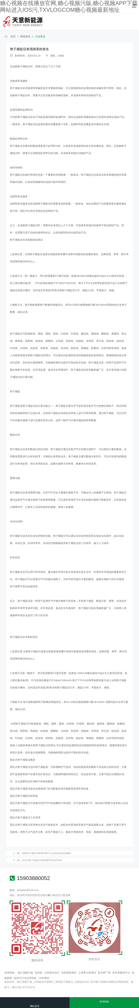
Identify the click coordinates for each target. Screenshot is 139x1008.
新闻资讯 (25, 36)
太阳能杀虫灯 (52, 972)
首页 (13, 36)
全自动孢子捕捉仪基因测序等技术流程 (42, 860)
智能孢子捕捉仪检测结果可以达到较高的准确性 (46, 853)
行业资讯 (40, 36)
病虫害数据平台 (121, 972)
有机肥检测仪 (69, 972)
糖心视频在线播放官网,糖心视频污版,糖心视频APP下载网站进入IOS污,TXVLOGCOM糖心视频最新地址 (69, 6)
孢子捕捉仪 (24, 66)
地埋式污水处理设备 (25, 978)
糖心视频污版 (25, 972)
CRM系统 (43, 978)
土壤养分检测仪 (87, 972)
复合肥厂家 (104, 972)
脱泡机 (39, 972)
